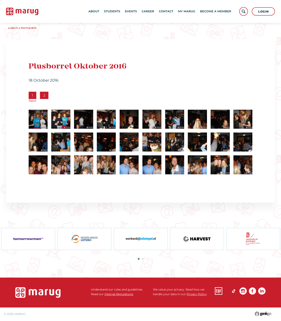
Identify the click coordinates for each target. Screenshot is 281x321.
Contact (166, 11)
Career (148, 11)
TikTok (233, 291)
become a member (215, 11)
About (93, 11)
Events (131, 11)
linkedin (261, 291)
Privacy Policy (197, 294)
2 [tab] (142, 259)
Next (33, 101)
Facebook (252, 291)
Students (112, 11)
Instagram (243, 291)
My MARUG (186, 11)
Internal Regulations (118, 294)
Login (263, 11)
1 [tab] (139, 259)
